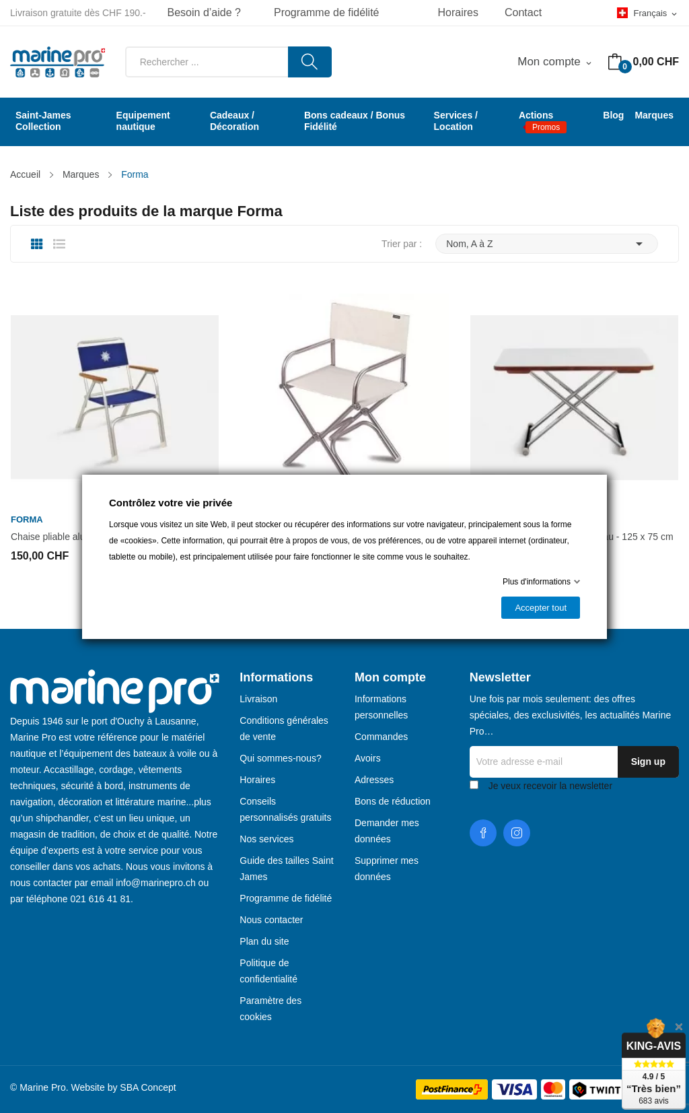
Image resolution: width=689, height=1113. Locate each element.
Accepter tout (541, 608)
